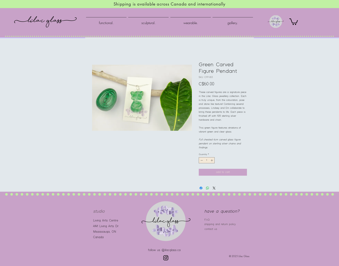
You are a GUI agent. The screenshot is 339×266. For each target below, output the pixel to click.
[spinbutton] (206, 160)
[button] (293, 21)
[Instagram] (165, 257)
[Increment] (212, 160)
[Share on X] (214, 188)
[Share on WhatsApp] (207, 188)
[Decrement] (201, 160)
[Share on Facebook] (201, 188)
